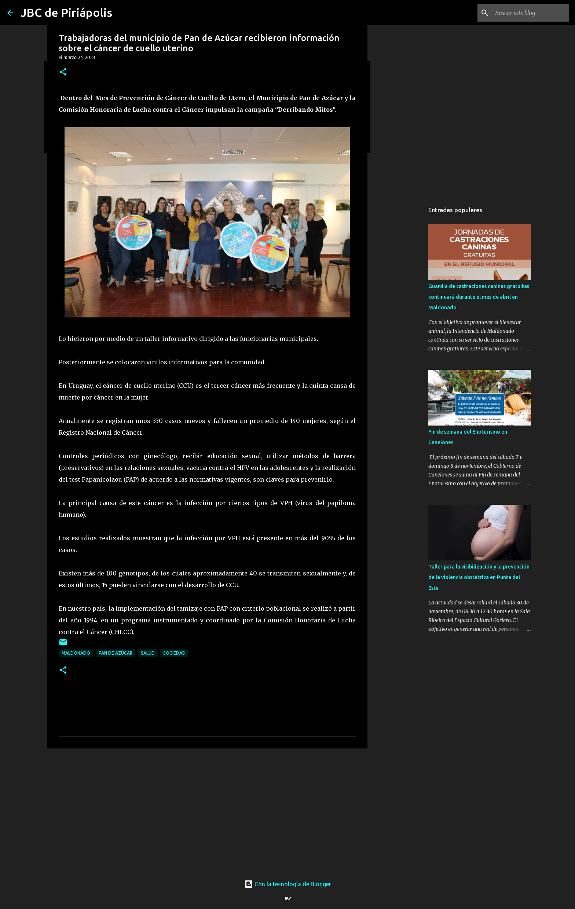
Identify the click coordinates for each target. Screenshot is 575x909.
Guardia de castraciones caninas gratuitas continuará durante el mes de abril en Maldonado (478, 296)
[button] (63, 72)
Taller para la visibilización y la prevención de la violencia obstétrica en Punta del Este (479, 577)
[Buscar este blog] (530, 13)
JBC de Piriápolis (66, 12)
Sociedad (174, 653)
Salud (148, 653)
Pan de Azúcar (115, 653)
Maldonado (76, 653)
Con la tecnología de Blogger (287, 884)
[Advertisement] (207, 810)
